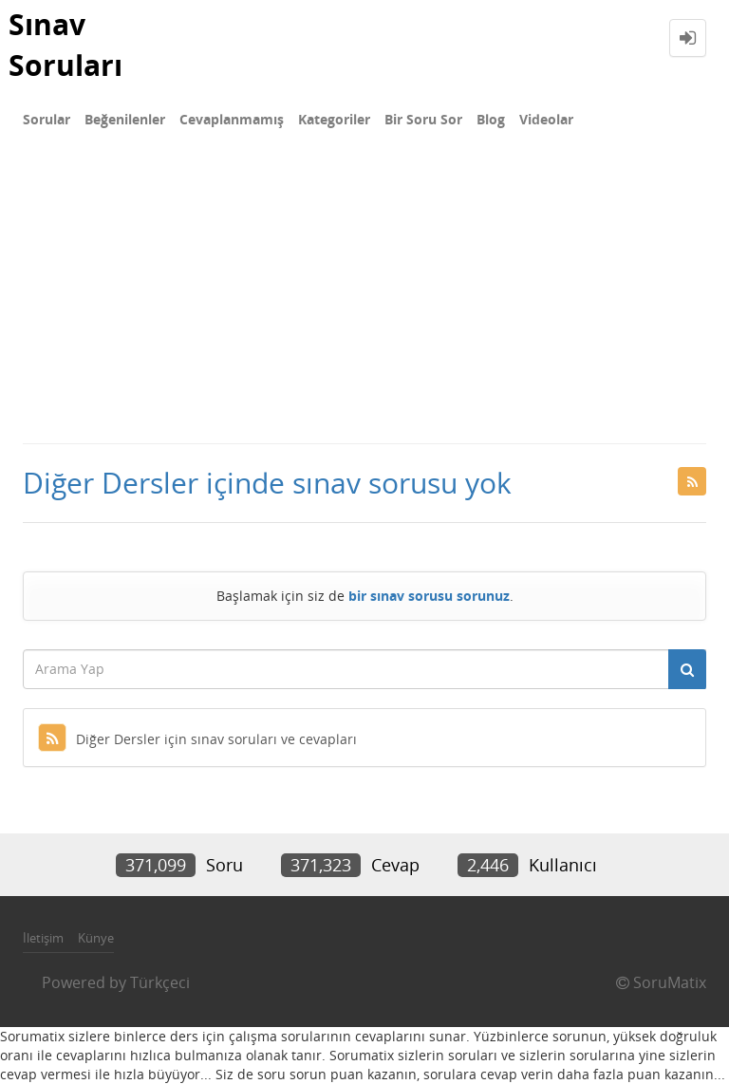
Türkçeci (160, 982)
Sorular (46, 119)
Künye (96, 937)
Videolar (546, 119)
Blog (491, 119)
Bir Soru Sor (423, 119)
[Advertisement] (364, 300)
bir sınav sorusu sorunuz (429, 596)
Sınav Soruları (65, 44)
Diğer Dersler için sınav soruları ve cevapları (197, 739)
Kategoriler (334, 119)
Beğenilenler (124, 119)
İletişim (43, 937)
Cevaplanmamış (231, 119)
